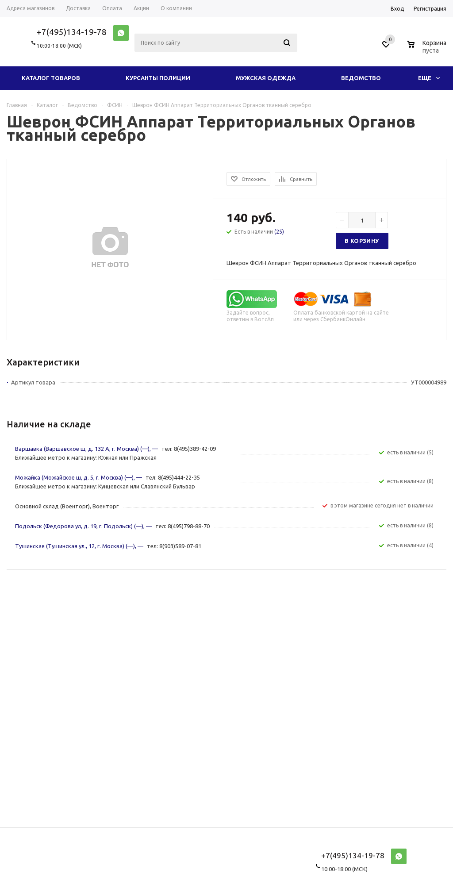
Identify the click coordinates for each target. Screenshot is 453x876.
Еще (429, 78)
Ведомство (361, 78)
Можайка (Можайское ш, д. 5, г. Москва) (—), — (79, 477)
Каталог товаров (51, 78)
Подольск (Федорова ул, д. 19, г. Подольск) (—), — (84, 526)
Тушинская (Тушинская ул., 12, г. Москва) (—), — (80, 546)
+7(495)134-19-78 (72, 32)
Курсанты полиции (158, 78)
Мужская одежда (266, 78)
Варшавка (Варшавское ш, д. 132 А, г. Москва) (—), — (87, 449)
